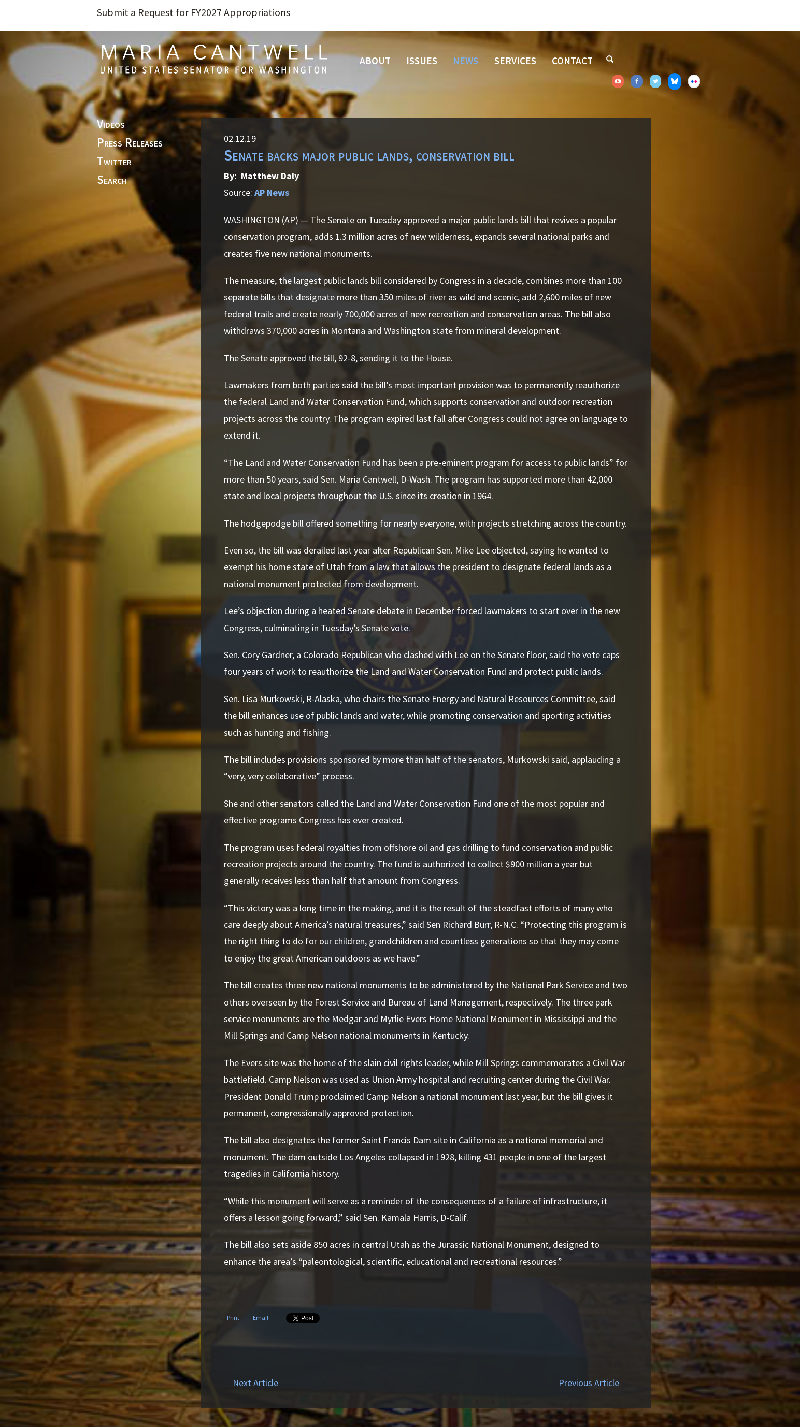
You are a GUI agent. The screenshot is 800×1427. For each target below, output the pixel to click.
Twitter (114, 161)
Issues (421, 60)
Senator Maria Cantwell (213, 58)
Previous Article (589, 1383)
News (465, 60)
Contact (572, 60)
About (375, 60)
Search (112, 180)
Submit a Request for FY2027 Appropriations (193, 12)
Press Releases (130, 143)
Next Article (255, 1383)
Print (233, 1317)
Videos (111, 124)
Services (515, 60)
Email (260, 1317)
